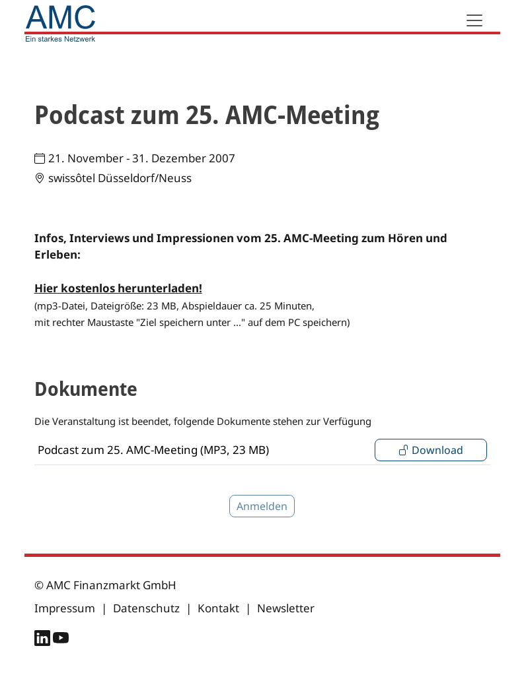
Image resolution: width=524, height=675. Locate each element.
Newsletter (286, 608)
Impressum (64, 608)
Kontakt (218, 608)
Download (430, 450)
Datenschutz (146, 608)
